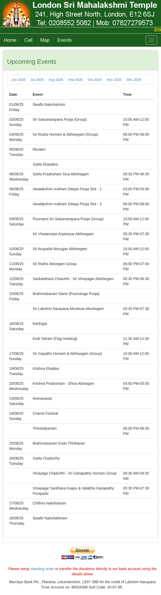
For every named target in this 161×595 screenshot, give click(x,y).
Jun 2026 (19, 80)
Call (28, 40)
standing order (42, 569)
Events (64, 40)
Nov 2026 (114, 80)
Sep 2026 (75, 80)
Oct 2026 (95, 80)
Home (10, 40)
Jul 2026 (37, 80)
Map (44, 40)
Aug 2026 (55, 80)
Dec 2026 (133, 80)
